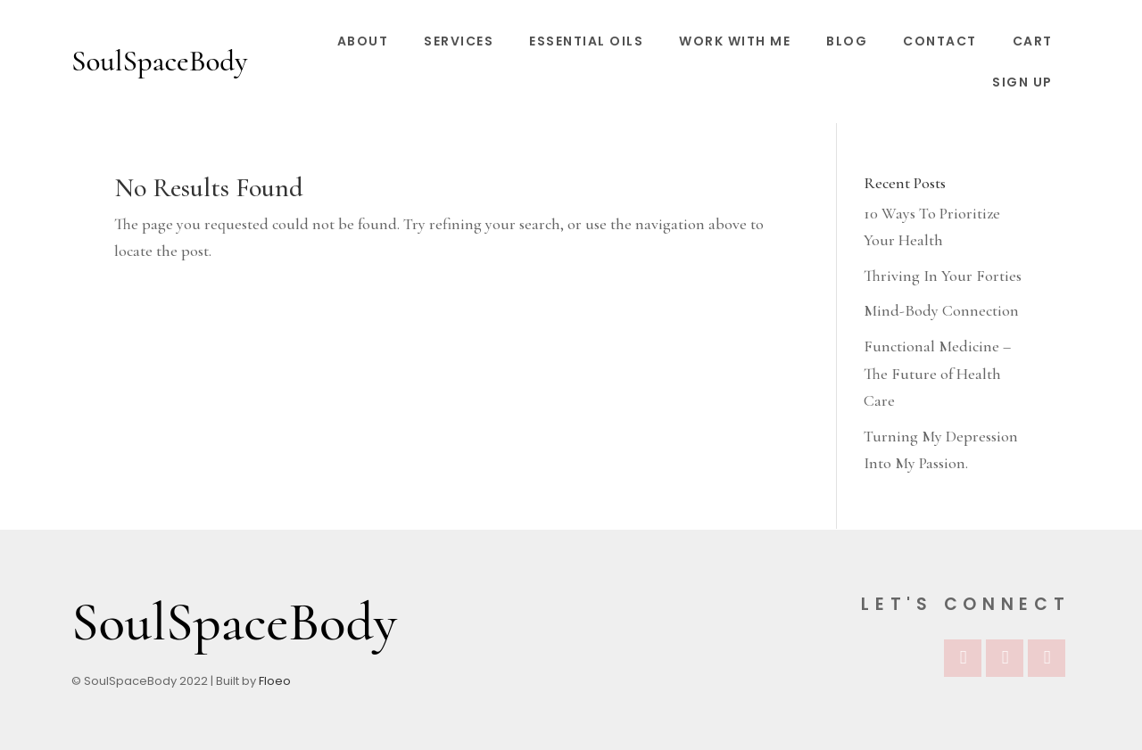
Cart (1033, 41)
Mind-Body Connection (941, 310)
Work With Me (734, 41)
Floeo (275, 680)
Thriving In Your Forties (943, 275)
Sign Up (1022, 82)
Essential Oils (586, 41)
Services (458, 41)
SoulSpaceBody (159, 61)
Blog (846, 41)
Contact (940, 41)
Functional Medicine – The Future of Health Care (937, 373)
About (363, 41)
